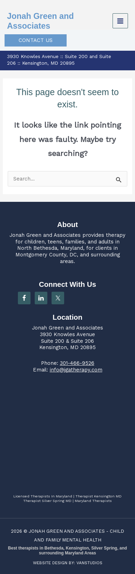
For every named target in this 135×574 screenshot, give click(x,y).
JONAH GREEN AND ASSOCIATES (67, 531)
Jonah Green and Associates (45, 235)
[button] (35, 40)
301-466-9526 (77, 363)
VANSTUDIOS (89, 562)
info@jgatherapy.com (76, 370)
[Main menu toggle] (120, 21)
